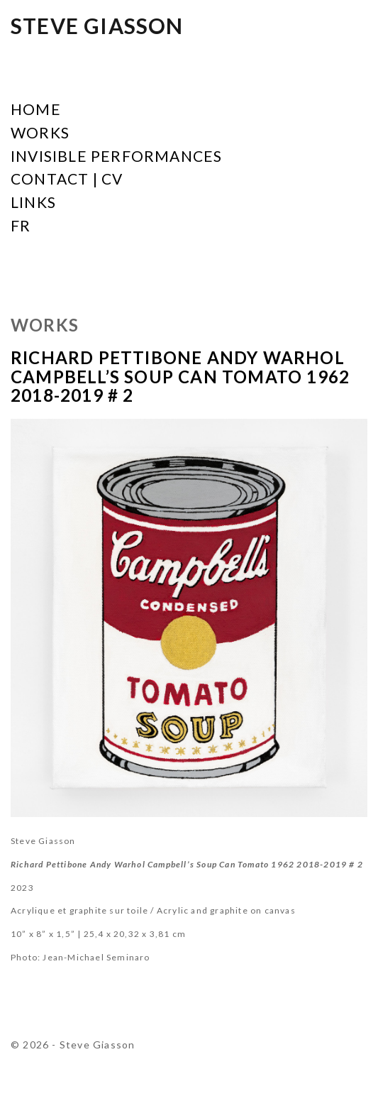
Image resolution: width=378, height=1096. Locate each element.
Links (33, 202)
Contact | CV (67, 179)
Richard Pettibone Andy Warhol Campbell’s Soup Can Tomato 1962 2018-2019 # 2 (180, 376)
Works (40, 133)
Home (36, 110)
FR (20, 226)
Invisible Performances (116, 156)
